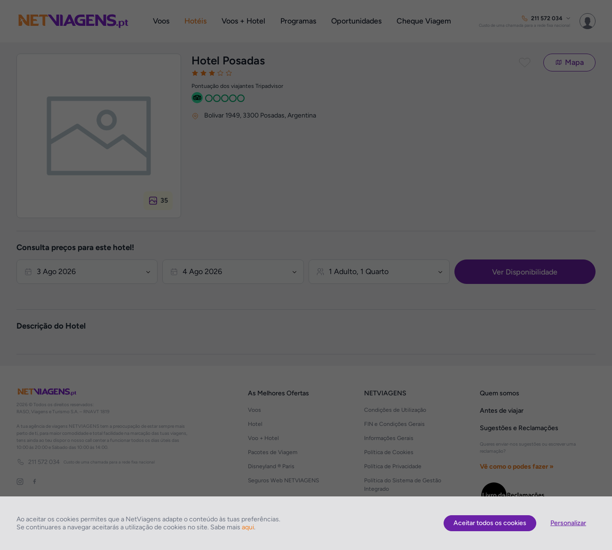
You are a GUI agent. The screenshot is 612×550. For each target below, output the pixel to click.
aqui (248, 527)
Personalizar (568, 523)
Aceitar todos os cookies (489, 523)
